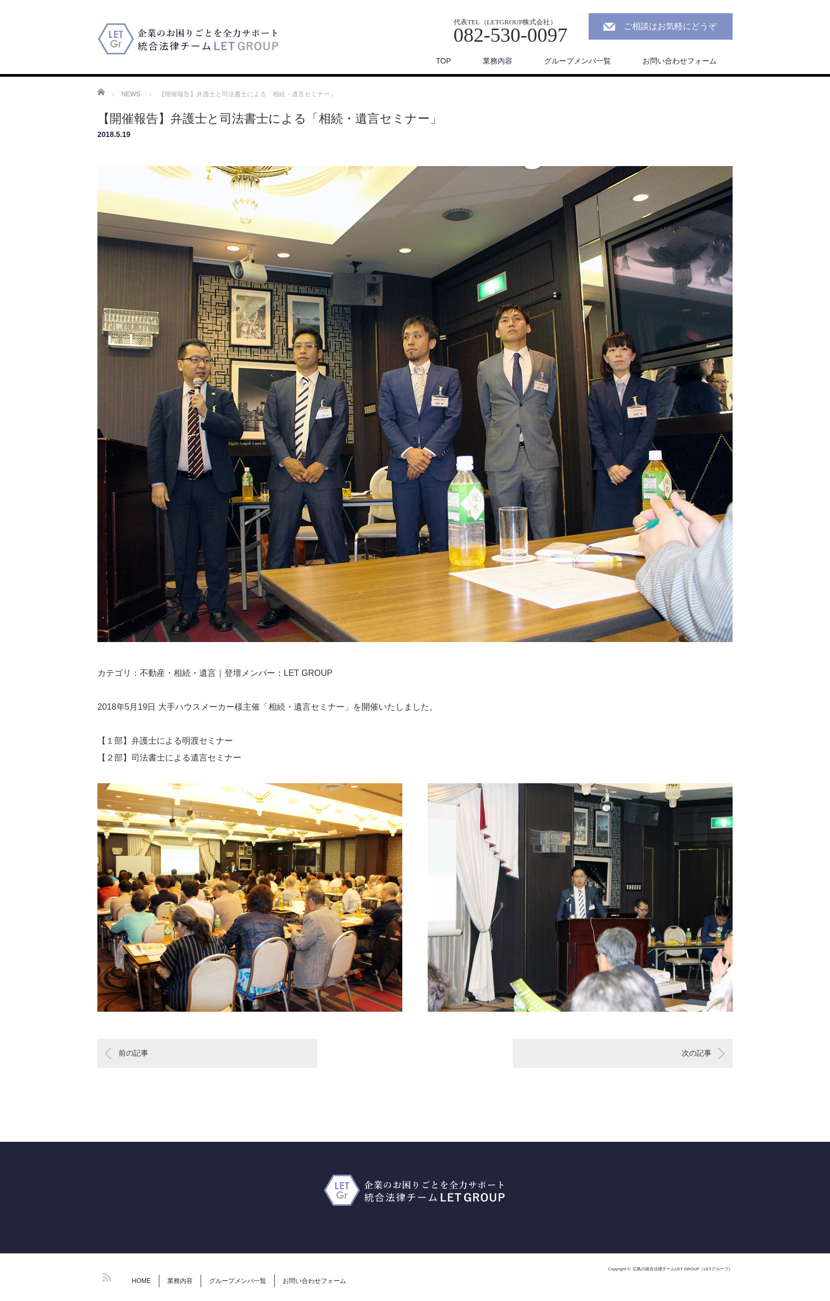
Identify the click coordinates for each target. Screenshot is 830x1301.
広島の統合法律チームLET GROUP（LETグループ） (683, 1269)
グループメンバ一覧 (577, 61)
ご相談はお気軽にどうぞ (670, 26)
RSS (105, 1276)
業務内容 (497, 61)
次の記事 (696, 1053)
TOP (443, 61)
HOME (141, 1281)
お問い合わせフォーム (680, 61)
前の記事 (133, 1053)
